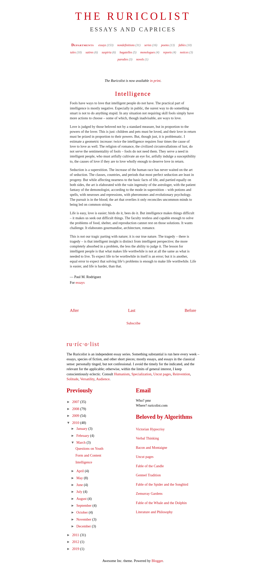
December (84, 526)
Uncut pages (162, 374)
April (80, 471)
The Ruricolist (133, 16)
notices (184, 52)
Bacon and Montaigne (151, 448)
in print (155, 81)
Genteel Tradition (148, 475)
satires (90, 52)
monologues (147, 52)
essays (102, 45)
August (82, 499)
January (82, 429)
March (81, 442)
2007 (76, 402)
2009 (76, 416)
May (80, 478)
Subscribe (134, 323)
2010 (76, 423)
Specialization (141, 374)
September (84, 505)
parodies (122, 59)
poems (165, 45)
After (74, 310)
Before (190, 310)
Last (131, 310)
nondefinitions (126, 45)
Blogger (157, 561)
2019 (76, 549)
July (79, 492)
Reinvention (181, 374)
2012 (76, 542)
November (84, 519)
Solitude (72, 379)
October (82, 512)
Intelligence (133, 93)
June (80, 485)
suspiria (107, 52)
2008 (76, 409)
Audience (102, 379)
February (83, 436)
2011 (76, 535)
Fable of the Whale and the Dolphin (161, 503)
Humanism (122, 374)
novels (140, 59)
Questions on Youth (89, 448)
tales (73, 52)
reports (167, 52)
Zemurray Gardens (149, 494)
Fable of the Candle (150, 466)
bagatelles (126, 52)
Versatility (87, 379)
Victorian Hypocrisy (150, 429)
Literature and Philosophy (154, 512)
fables (182, 45)
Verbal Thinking (147, 438)
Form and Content (88, 455)
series (147, 45)
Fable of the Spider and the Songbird (162, 484)
